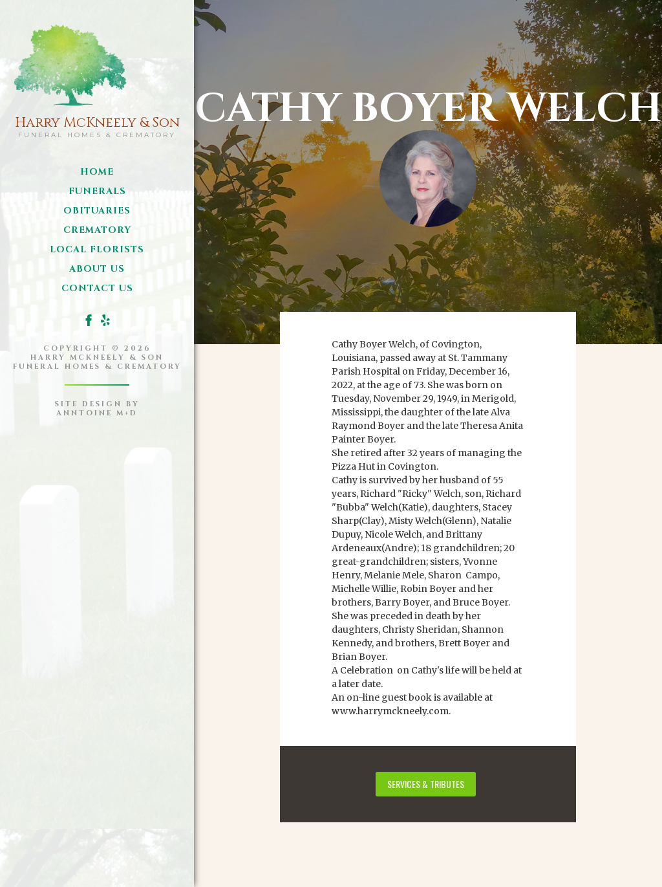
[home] (97, 78)
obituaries (97, 210)
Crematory (97, 230)
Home (97, 172)
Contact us (97, 288)
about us (97, 269)
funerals (97, 191)
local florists (97, 249)
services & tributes (425, 784)
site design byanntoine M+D (97, 408)
